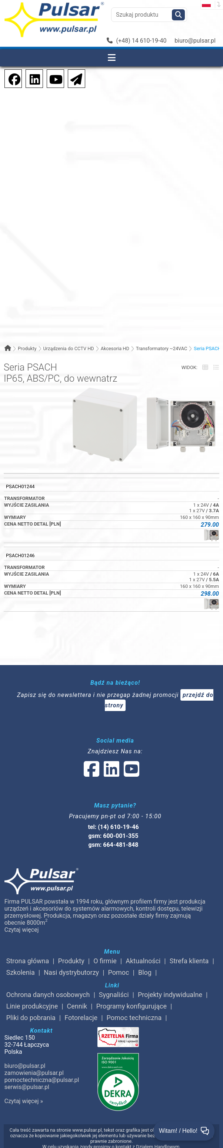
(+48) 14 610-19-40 (137, 40)
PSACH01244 (20, 486)
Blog (145, 972)
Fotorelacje (80, 1018)
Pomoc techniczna (134, 1018)
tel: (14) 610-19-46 (113, 826)
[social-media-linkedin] (31, 78)
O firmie (105, 961)
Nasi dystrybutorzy (71, 972)
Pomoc (118, 972)
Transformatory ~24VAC (161, 348)
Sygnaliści (114, 995)
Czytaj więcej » (23, 1101)
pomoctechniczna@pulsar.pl (41, 1079)
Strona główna (27, 961)
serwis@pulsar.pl (26, 1087)
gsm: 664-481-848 (114, 844)
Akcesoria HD (115, 348)
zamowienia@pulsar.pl (34, 1072)
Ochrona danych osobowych (48, 995)
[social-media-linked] (111, 773)
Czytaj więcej (21, 929)
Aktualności (143, 961)
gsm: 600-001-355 (114, 835)
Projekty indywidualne (170, 995)
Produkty (27, 348)
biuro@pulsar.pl (195, 40)
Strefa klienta (189, 961)
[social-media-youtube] (53, 78)
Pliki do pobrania (31, 1018)
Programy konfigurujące (131, 1006)
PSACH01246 (20, 555)
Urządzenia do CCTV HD (68, 348)
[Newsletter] (74, 78)
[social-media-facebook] (11, 78)
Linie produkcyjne (32, 1006)
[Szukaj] (178, 14)
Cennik (77, 1006)
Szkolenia (20, 972)
